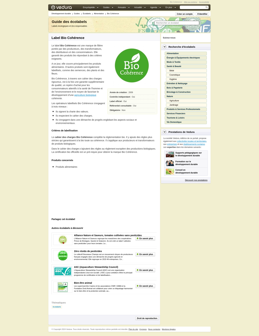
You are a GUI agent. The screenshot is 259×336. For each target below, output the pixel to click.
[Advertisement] (76, 194)
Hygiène (173, 79)
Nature (170, 96)
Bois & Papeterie (174, 88)
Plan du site (133, 329)
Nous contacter (154, 329)
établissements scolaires (194, 144)
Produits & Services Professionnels (183, 109)
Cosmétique (174, 75)
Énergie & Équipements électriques (183, 58)
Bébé (171, 70)
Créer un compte (184, 14)
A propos (143, 329)
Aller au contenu (190, 2)
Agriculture (174, 101)
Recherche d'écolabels (181, 46)
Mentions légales (169, 329)
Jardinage (173, 105)
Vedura (65, 8)
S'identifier (202, 14)
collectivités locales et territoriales (191, 141)
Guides (77, 14)
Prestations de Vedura (181, 132)
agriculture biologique (85, 95)
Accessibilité (204, 2)
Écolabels (87, 14)
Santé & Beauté (174, 66)
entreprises (172, 144)
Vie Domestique (174, 122)
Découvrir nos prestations (196, 180)
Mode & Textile (174, 62)
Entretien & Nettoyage (177, 83)
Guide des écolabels (69, 22)
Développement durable (61, 14)
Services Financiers (176, 113)
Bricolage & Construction (179, 92)
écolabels (57, 307)
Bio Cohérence (113, 14)
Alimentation (99, 14)
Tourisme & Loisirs (176, 118)
